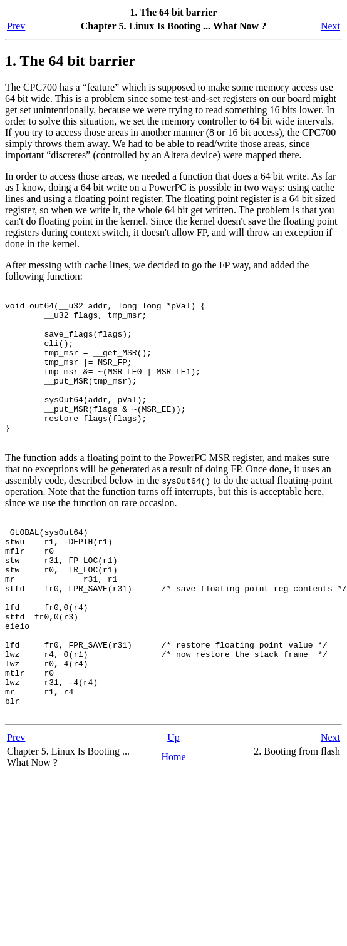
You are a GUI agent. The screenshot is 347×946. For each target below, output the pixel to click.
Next (330, 26)
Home (173, 826)
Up (173, 806)
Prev (16, 26)
